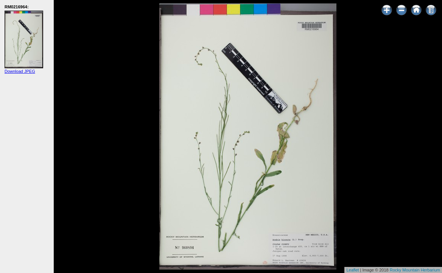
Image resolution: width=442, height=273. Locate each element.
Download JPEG (20, 71)
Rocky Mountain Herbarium (415, 270)
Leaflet (352, 270)
